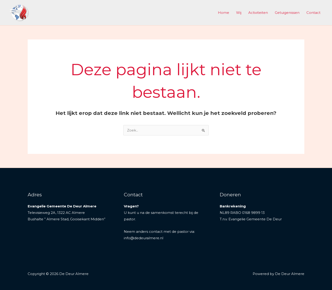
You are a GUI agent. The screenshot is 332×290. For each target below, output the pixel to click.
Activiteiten (258, 12)
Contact (313, 12)
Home (223, 12)
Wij (238, 12)
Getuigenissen (287, 12)
